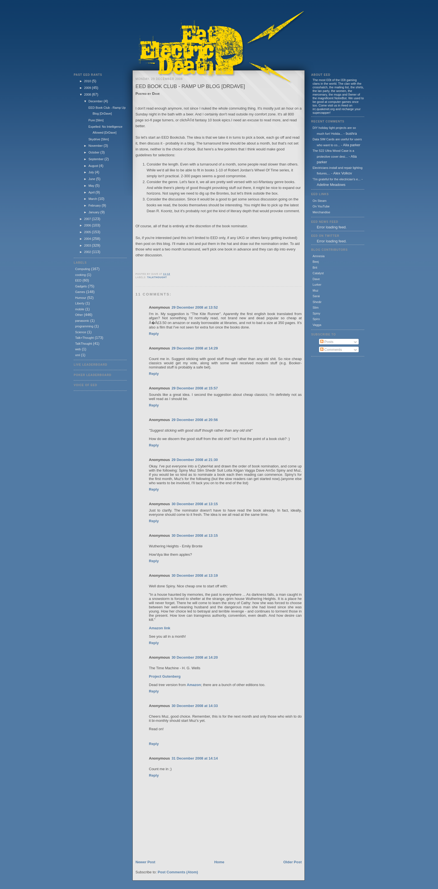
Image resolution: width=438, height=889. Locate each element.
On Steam (320, 200)
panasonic (82, 320)
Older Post (292, 862)
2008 (88, 94)
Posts (327, 342)
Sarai (316, 296)
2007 (88, 219)
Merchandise (321, 212)
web (78, 349)
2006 (88, 225)
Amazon (194, 685)
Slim (315, 307)
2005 (88, 232)
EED (78, 280)
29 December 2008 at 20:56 (195, 420)
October (94, 152)
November (96, 145)
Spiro (316, 319)
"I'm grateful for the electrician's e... (336, 179)
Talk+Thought (84, 337)
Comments (331, 349)
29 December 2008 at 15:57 (195, 388)
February (95, 205)
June (92, 179)
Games (80, 292)
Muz (315, 290)
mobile (79, 309)
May (92, 185)
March (93, 198)
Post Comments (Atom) (178, 872)
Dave (316, 279)
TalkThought (83, 343)
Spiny (316, 313)
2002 (88, 252)
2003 (88, 245)
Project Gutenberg (164, 676)
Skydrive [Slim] (98, 139)
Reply (154, 334)
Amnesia (319, 256)
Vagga (317, 325)
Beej (316, 261)
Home (219, 862)
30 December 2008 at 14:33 (195, 706)
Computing (82, 269)
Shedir (317, 302)
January (94, 212)
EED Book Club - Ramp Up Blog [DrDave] (190, 86)
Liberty (79, 303)
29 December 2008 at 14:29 (195, 348)
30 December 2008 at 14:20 (195, 657)
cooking (80, 274)
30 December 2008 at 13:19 (195, 575)
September (96, 159)
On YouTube (321, 206)
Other (79, 314)
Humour (80, 297)
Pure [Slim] (95, 120)
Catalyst (318, 273)
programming (84, 326)
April (92, 192)
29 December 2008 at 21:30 (195, 460)
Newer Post (145, 862)
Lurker (317, 284)
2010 (88, 81)
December (96, 101)
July (92, 172)
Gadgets (81, 286)
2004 (88, 238)
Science (80, 332)
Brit (315, 267)
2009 (88, 87)
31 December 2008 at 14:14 (195, 758)
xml (77, 355)
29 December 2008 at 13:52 (195, 307)
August (94, 165)
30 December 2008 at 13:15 (195, 504)
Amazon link (159, 628)
